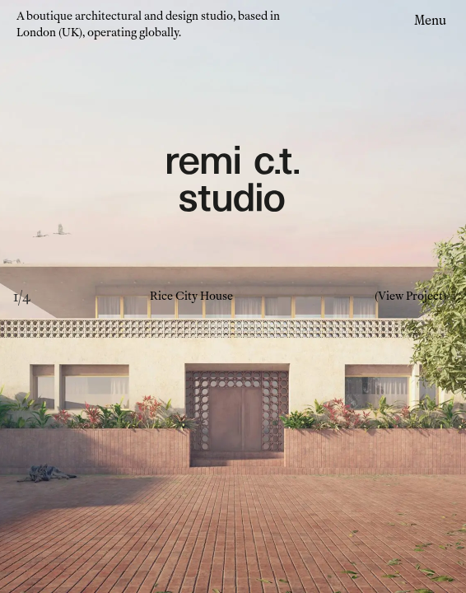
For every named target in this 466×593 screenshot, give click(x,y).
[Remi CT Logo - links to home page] (233, 181)
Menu (430, 20)
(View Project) (410, 296)
